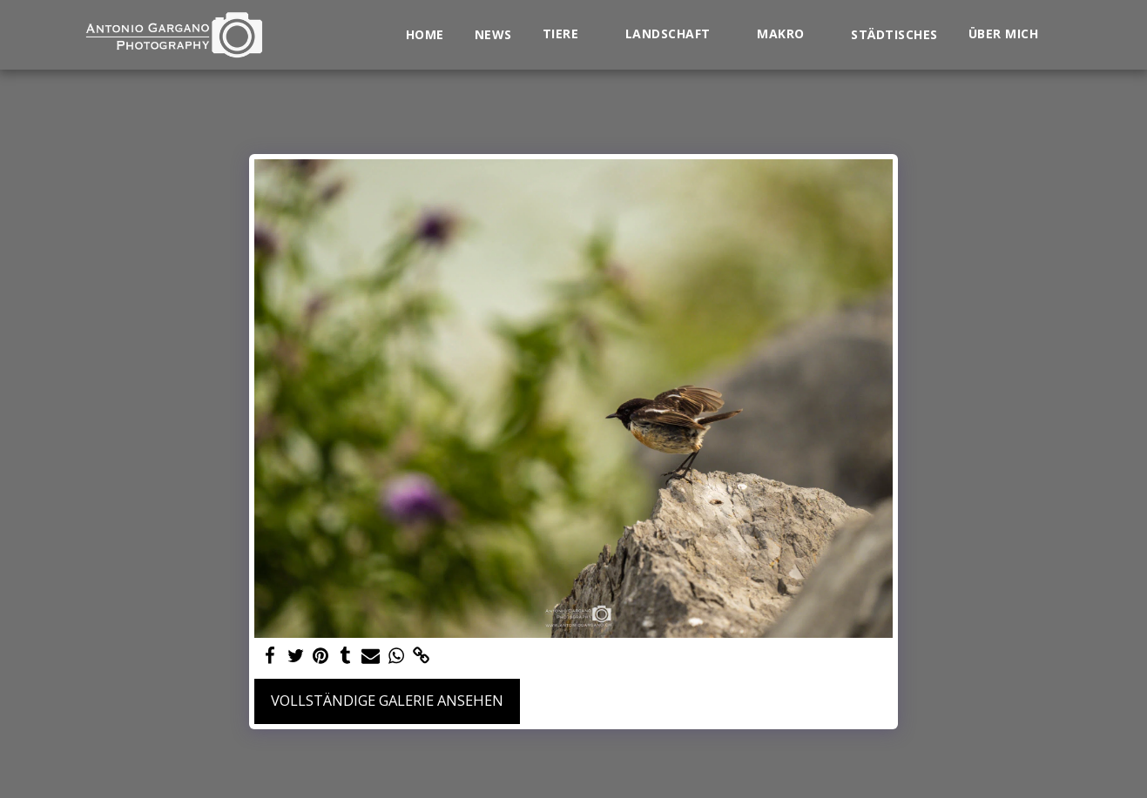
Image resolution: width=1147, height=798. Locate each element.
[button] (569, 34)
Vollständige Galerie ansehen (387, 700)
